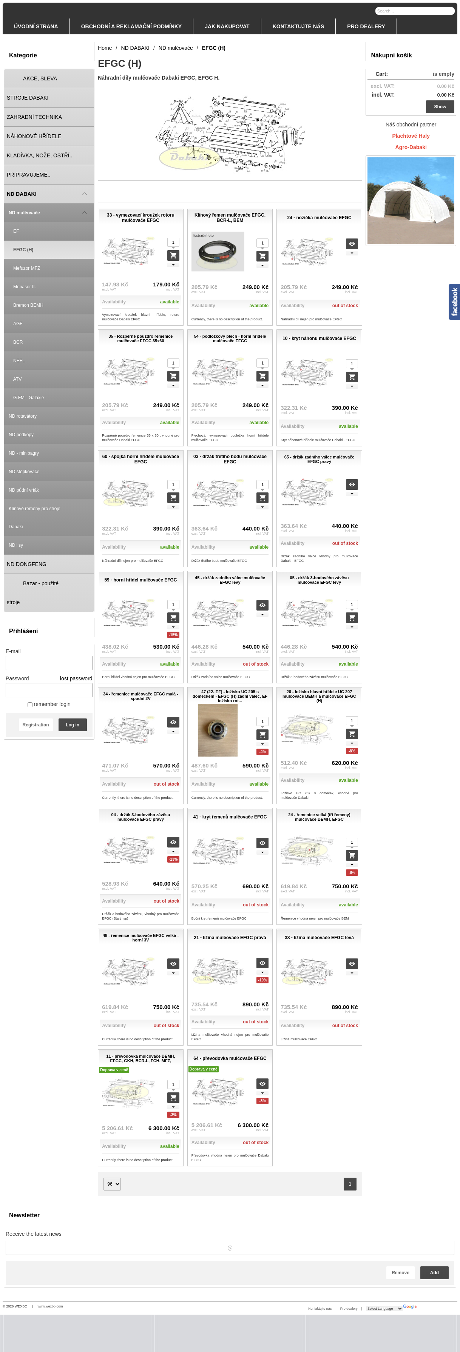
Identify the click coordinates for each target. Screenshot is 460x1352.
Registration (36, 725)
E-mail (13, 651)
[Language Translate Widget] (384, 1308)
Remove (400, 1272)
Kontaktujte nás (320, 1308)
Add (434, 1272)
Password (17, 678)
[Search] (450, 11)
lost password (76, 678)
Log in (72, 725)
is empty (443, 74)
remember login (49, 704)
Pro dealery (349, 1308)
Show (440, 106)
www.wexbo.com (50, 1306)
